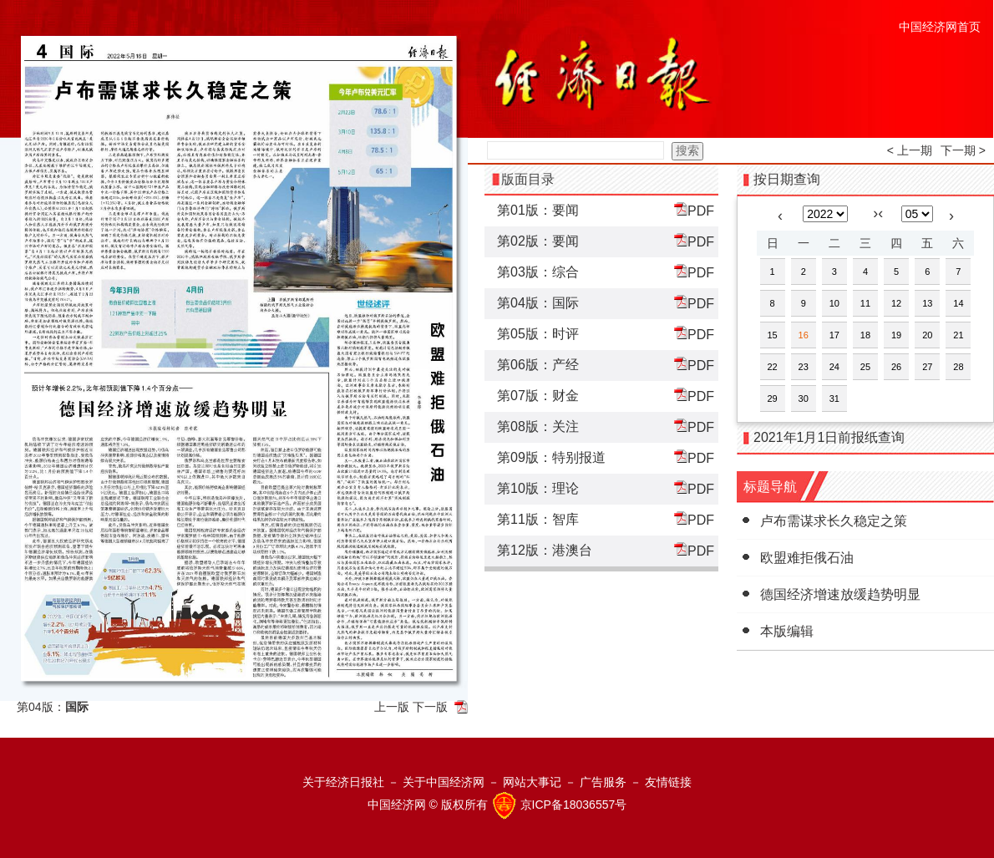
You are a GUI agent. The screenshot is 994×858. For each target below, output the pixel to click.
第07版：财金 (538, 395)
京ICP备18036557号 (573, 804)
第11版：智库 (538, 519)
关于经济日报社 (343, 782)
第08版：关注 (538, 426)
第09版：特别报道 (551, 457)
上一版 (391, 706)
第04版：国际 (538, 303)
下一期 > (963, 150)
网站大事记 (532, 782)
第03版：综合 (538, 272)
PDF (694, 210)
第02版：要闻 (538, 241)
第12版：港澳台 (544, 550)
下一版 (430, 706)
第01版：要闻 (538, 210)
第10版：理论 (538, 488)
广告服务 (603, 782)
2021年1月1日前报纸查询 (829, 437)
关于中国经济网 (443, 782)
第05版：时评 (538, 334)
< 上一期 (909, 150)
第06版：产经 (538, 365)
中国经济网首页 (940, 26)
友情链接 (668, 782)
